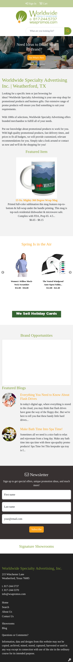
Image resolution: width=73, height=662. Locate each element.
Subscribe (36, 529)
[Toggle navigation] (5, 31)
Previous (2, 272)
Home (5, 602)
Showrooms (8, 623)
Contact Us (8, 616)
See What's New (36, 57)
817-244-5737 (11, 586)
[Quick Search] (45, 31)
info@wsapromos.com (14, 594)
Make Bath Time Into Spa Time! (41, 429)
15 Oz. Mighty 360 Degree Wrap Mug (36, 200)
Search (5, 607)
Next (70, 272)
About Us (7, 611)
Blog (4, 628)
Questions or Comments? (15, 635)
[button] (5, 52)
